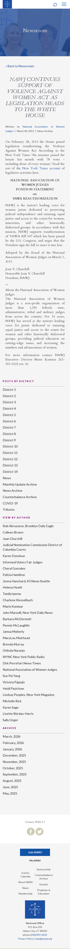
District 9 (9, 440)
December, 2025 (14, 755)
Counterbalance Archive (20, 497)
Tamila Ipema (12, 594)
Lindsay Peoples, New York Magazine (28, 695)
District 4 (9, 408)
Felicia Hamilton (14, 575)
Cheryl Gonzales (14, 568)
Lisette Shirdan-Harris (18, 714)
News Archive (12, 490)
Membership (25, 893)
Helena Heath (12, 587)
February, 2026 (13, 743)
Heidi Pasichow (13, 688)
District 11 (10, 453)
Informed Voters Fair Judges (22, 562)
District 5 (9, 415)
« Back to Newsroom (19, 66)
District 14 (10, 472)
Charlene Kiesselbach (18, 600)
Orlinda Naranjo (14, 650)
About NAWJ (25, 882)
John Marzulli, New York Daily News (28, 613)
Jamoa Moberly (13, 631)
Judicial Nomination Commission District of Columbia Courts (32, 547)
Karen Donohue (14, 556)
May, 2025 (10, 793)
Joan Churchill (12, 539)
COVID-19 (10, 503)
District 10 (10, 446)
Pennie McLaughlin (16, 625)
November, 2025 (14, 762)
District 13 (10, 465)
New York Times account (41, 168)
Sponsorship (44, 869)
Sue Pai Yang (11, 676)
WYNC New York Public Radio (23, 657)
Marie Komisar (13, 606)
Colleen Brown (13, 532)
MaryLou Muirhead (16, 638)
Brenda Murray (13, 644)
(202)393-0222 (39, 934)
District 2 (9, 396)
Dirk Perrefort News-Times (22, 663)
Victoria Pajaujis (14, 682)
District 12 (10, 459)
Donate (43, 884)
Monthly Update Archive (20, 484)
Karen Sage (11, 707)
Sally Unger (10, 720)
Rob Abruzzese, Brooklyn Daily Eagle (28, 526)
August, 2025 (12, 781)
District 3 (9, 402)
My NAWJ (35, 860)
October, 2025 (13, 768)
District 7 (9, 427)
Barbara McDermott (17, 619)
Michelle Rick (12, 701)
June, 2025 (10, 787)
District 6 (9, 421)
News (7, 478)
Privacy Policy (25, 938)
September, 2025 (14, 774)
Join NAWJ (35, 852)
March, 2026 (11, 736)
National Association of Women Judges (30, 669)
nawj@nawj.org (43, 938)
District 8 (9, 434)
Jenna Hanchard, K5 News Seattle (26, 581)
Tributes (9, 509)
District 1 (9, 389)
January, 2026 (12, 749)
